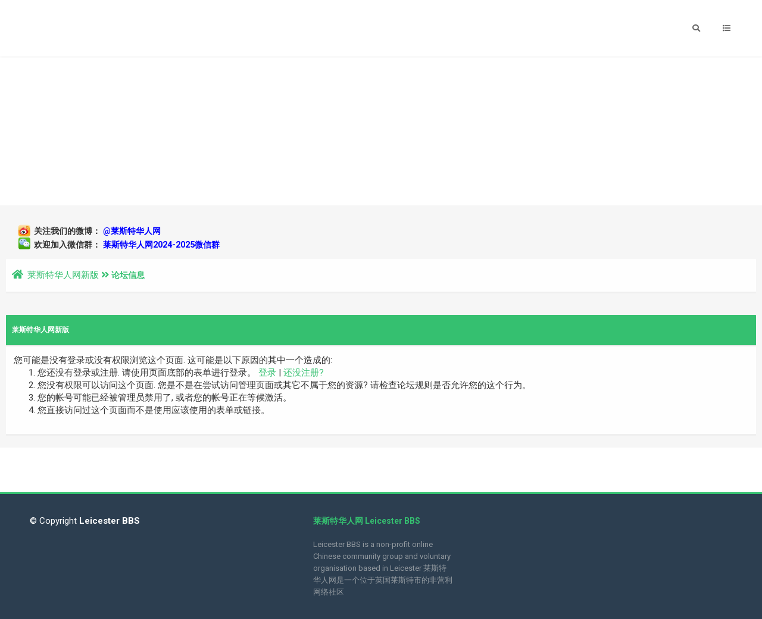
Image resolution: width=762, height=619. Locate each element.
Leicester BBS (108, 520)
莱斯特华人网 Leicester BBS (366, 521)
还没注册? (303, 372)
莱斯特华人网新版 (63, 275)
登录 (267, 372)
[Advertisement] (381, 131)
